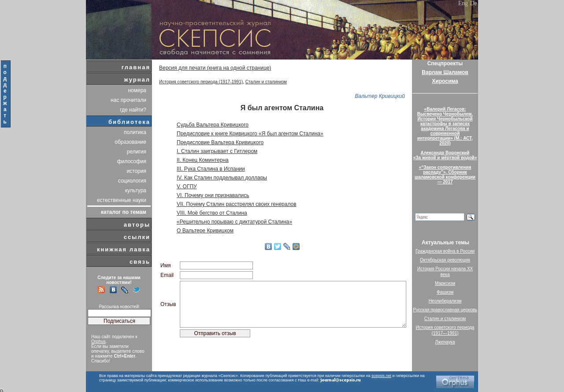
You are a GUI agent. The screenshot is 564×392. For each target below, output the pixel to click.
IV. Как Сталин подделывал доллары (222, 178)
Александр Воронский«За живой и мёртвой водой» (445, 155)
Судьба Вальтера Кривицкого (213, 125)
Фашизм (445, 292)
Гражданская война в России (445, 251)
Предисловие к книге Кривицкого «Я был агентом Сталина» (250, 134)
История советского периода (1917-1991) (201, 81)
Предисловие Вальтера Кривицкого (220, 142)
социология (132, 181)
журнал (137, 79)
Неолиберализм (445, 301)
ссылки (137, 237)
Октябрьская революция (445, 260)
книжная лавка (123, 249)
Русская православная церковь (445, 309)
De (473, 3)
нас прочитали (128, 100)
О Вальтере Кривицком (205, 231)
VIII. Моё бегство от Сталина (212, 213)
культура (135, 190)
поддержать (5, 94)
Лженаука (445, 342)
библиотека (129, 122)
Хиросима (445, 81)
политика (135, 132)
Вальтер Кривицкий (380, 96)
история (136, 171)
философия (131, 161)
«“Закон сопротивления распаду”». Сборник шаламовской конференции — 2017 (445, 174)
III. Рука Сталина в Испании (211, 169)
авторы (137, 224)
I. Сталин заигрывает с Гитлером (217, 151)
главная (136, 67)
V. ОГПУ (187, 186)
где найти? (133, 110)
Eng (463, 3)
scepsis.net (381, 375)
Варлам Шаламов (445, 72)
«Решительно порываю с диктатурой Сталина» (234, 222)
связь (140, 261)
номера (137, 90)
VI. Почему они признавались (213, 195)
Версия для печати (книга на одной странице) (215, 68)
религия (136, 152)
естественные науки (121, 200)
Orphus (98, 341)
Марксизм (445, 283)
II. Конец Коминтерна (203, 160)
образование (130, 142)
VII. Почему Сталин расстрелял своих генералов (237, 204)
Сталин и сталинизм (266, 81)
